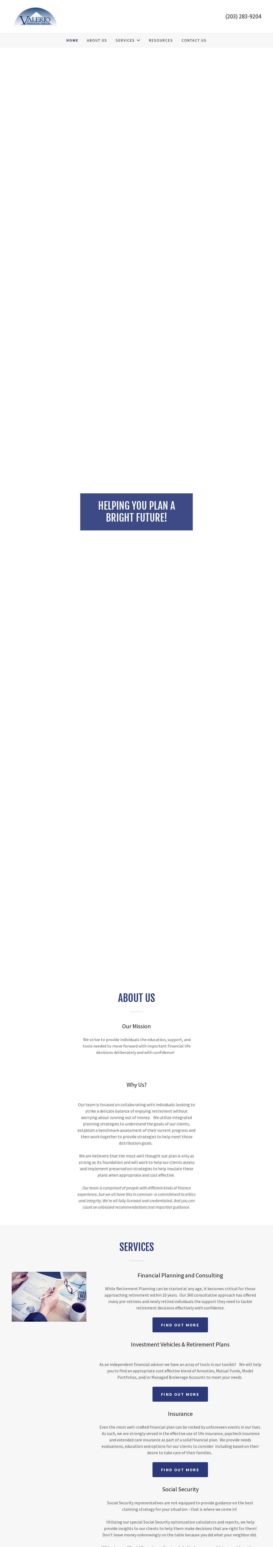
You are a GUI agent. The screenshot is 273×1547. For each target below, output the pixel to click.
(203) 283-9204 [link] (243, 16)
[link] (36, 15)
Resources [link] (161, 40)
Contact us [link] (194, 40)
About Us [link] (97, 40)
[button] (128, 40)
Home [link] (72, 40)
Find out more (180, 1325)
